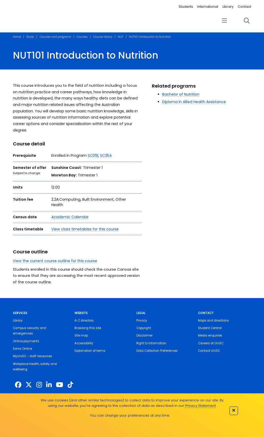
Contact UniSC (209, 351)
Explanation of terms (90, 351)
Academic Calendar (70, 217)
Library (228, 6)
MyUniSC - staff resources (32, 356)
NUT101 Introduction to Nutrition (150, 37)
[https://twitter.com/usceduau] (29, 384)
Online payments (26, 341)
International (207, 6)
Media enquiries (210, 335)
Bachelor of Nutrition (180, 94)
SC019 (93, 155)
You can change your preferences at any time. (130, 415)
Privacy (141, 320)
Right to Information (151, 343)
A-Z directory (84, 320)
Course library (102, 37)
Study (30, 37)
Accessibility (84, 343)
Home (17, 37)
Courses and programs (55, 37)
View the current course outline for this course (55, 260)
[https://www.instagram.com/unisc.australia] (39, 384)
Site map (81, 335)
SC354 (106, 155)
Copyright (143, 328)
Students (186, 6)
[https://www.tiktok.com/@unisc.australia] (70, 384)
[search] (246, 21)
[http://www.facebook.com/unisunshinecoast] (18, 384)
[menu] (224, 20)
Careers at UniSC (211, 343)
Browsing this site (88, 328)
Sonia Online (22, 349)
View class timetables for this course (85, 229)
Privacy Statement (200, 405)
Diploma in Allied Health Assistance (194, 101)
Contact (244, 6)
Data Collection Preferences (157, 351)
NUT (120, 37)
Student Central (210, 328)
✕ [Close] (233, 410)
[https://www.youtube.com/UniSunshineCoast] (59, 384)
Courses (82, 37)
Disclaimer (144, 335)
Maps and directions (213, 320)
